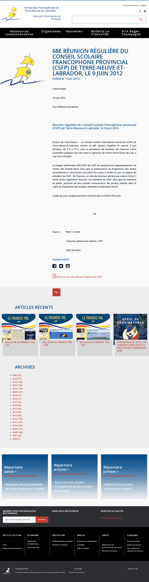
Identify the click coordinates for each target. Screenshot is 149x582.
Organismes (51, 31)
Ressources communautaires (19, 32)
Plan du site (133, 569)
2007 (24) (16, 435)
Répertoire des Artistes (12, 548)
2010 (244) (17, 425)
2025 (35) (16, 375)
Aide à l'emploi (83, 548)
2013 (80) (16, 415)
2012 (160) (17, 418)
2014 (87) (16, 412)
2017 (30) (16, 402)
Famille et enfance (60, 545)
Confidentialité (21, 569)
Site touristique (133, 541)
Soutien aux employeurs (87, 541)
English (143, 5)
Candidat (81, 545)
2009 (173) (17, 428)
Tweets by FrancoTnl (111, 517)
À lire (5, 545)
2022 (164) (17, 385)
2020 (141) (17, 392)
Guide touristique (134, 545)
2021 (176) (17, 388)
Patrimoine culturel (131, 5)
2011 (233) (17, 422)
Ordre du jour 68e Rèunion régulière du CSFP (77, 276)
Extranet (78, 569)
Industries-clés (33, 547)
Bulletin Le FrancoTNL (100, 32)
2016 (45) (16, 405)
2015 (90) (16, 408)
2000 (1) (16, 438)
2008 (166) (17, 432)
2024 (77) (16, 378)
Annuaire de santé (109, 551)
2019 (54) (16, 395)
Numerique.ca (80, 572)
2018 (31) (16, 398)
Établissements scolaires (62, 541)
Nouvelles (74, 31)
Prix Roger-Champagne (131, 32)
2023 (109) (17, 382)
